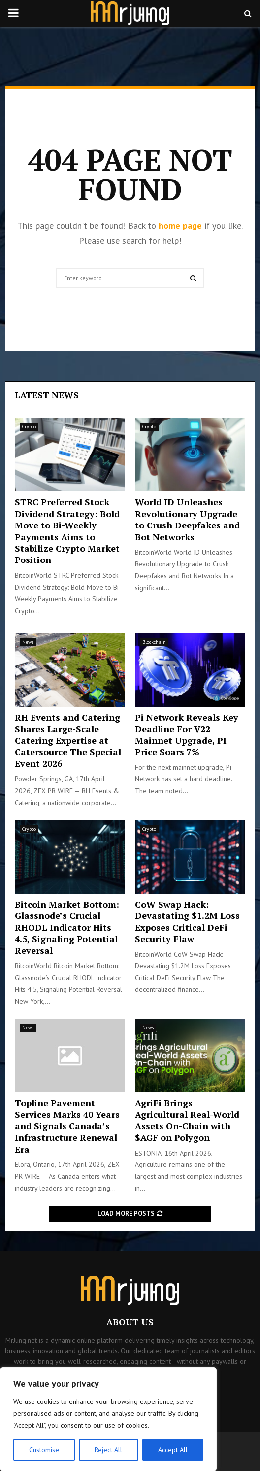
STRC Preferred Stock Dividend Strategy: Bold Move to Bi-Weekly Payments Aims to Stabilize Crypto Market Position (67, 530)
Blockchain (154, 642)
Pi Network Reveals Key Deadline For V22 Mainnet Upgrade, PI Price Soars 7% (186, 734)
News (27, 642)
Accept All (173, 1449)
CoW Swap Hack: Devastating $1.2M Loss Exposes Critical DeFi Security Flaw (187, 921)
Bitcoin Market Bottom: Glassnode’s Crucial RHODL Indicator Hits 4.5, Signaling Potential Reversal (67, 927)
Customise (44, 1449)
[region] (108, 1419)
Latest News (47, 395)
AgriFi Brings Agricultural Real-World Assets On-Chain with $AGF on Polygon (187, 1120)
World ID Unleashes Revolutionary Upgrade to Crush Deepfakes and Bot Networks (187, 519)
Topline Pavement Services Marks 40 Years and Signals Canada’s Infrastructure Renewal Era (67, 1126)
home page (180, 225)
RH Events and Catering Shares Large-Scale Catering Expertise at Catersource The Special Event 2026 (68, 740)
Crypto (29, 426)
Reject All (108, 1449)
